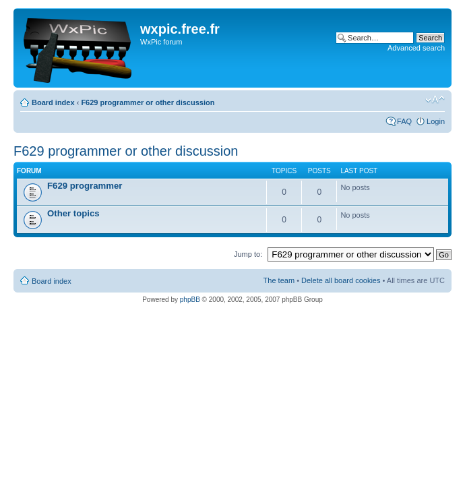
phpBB (190, 299)
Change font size (435, 100)
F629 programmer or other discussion (147, 102)
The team (279, 280)
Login (436, 121)
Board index (53, 102)
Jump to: (248, 254)
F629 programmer (84, 186)
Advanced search (416, 48)
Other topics (73, 213)
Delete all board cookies (340, 280)
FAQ (404, 121)
